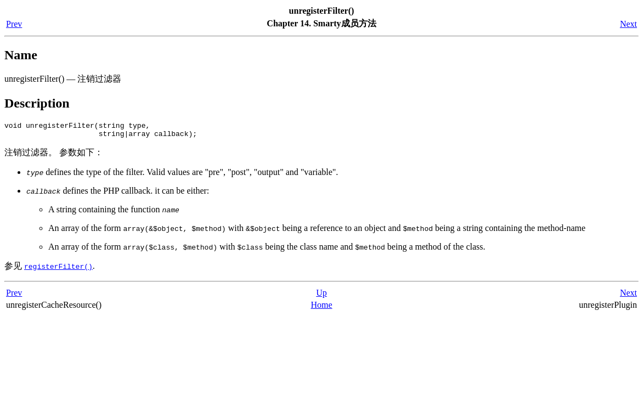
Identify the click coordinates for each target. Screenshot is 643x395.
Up (321, 296)
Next (628, 24)
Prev (14, 24)
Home (321, 308)
